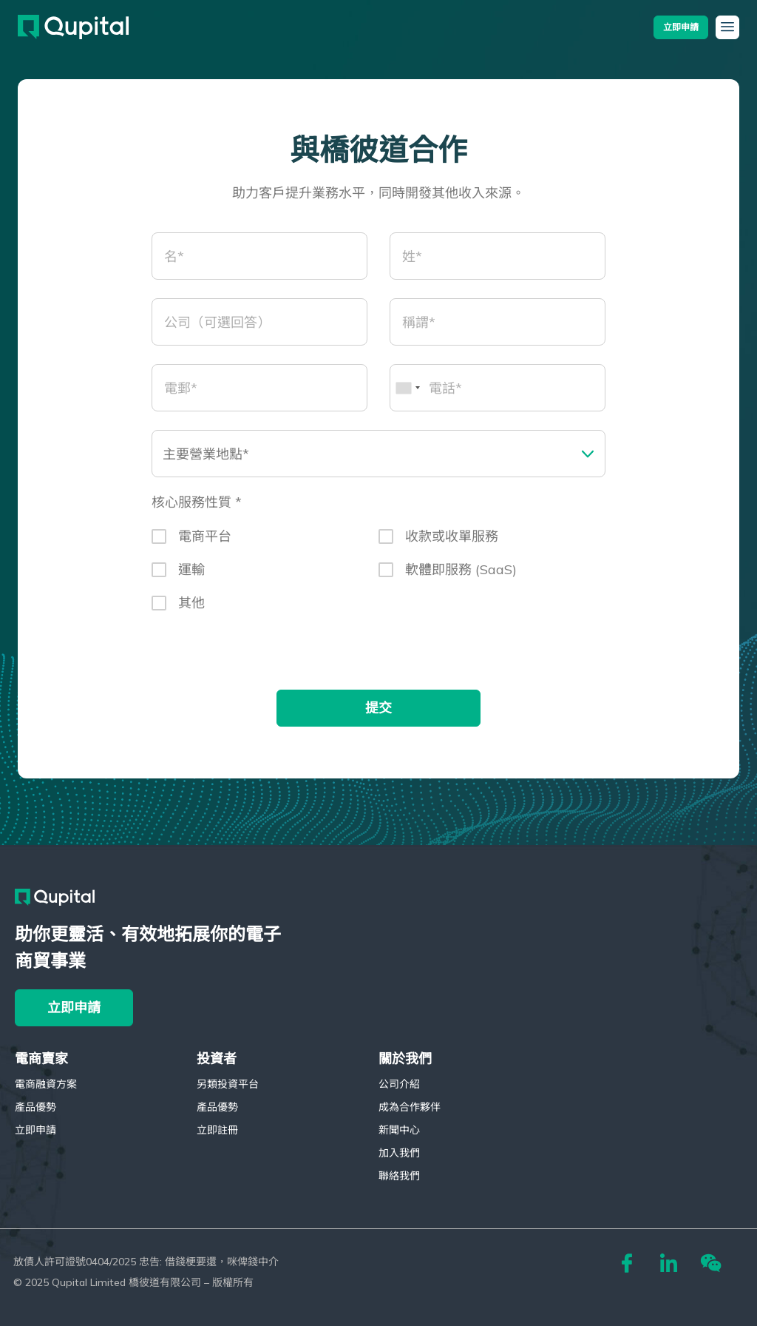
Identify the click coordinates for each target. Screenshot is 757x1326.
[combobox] (407, 395)
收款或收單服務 (451, 543)
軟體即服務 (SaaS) (461, 576)
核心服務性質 (193, 510)
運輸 (191, 576)
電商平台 (204, 543)
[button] (681, 26)
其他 (191, 610)
